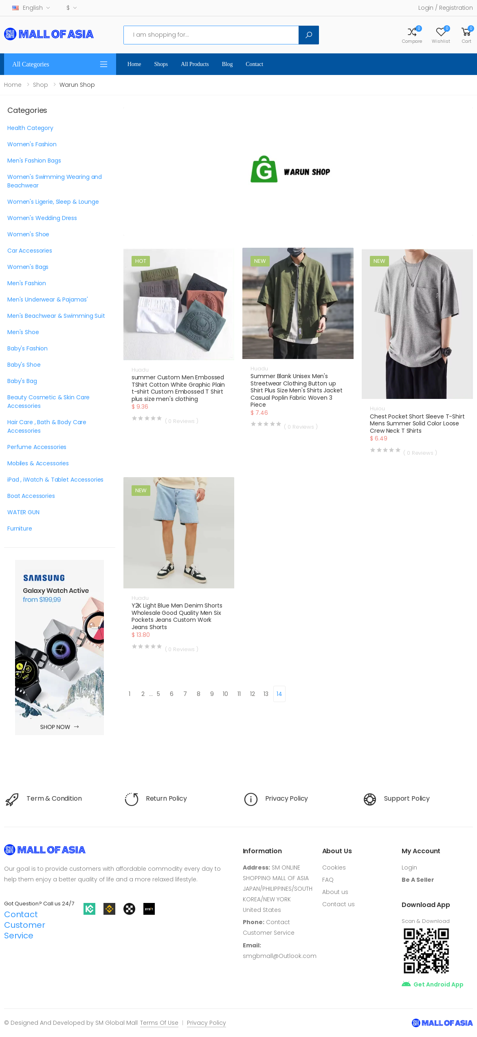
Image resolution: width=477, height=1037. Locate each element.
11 (239, 694)
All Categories (30, 64)
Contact (254, 64)
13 (266, 694)
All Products (195, 64)
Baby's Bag (22, 381)
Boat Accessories (31, 496)
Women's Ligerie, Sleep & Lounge (53, 202)
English (27, 8)
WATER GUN (23, 512)
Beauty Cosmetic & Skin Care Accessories (48, 401)
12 (252, 694)
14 (279, 694)
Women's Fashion (32, 144)
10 (225, 694)
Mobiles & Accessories (38, 463)
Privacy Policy (206, 1023)
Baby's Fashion (27, 348)
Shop (40, 85)
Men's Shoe (23, 332)
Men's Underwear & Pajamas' (47, 299)
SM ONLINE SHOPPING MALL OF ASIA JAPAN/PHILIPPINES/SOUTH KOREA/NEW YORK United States (277, 888)
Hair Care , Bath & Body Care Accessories (46, 426)
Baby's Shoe (23, 365)
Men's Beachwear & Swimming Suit (56, 316)
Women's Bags (27, 267)
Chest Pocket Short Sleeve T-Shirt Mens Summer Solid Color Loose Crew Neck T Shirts (417, 423)
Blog (227, 64)
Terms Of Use (159, 1023)
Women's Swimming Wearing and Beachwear (54, 181)
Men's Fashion (26, 283)
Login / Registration (445, 8)
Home (134, 64)
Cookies (334, 867)
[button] (466, 35)
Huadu (140, 370)
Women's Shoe (28, 234)
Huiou (377, 408)
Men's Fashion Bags (34, 160)
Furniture (19, 528)
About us (335, 892)
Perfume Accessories (36, 447)
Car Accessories (29, 251)
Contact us (338, 904)
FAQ (328, 880)
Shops (161, 64)
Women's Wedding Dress (42, 218)
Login (409, 867)
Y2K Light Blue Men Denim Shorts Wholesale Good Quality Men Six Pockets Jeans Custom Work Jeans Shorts (177, 616)
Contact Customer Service (24, 925)
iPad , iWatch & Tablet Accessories (55, 480)
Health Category (30, 128)
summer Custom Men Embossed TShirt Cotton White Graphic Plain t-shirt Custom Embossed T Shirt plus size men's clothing (178, 388)
